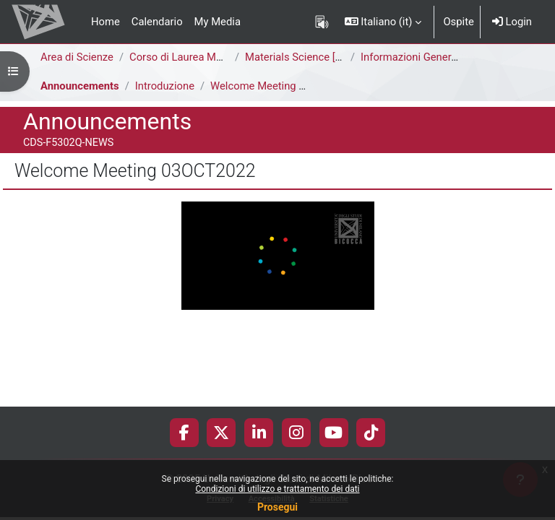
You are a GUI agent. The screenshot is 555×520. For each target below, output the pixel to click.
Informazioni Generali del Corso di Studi (454, 57)
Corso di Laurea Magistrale (193, 57)
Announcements (79, 85)
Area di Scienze (76, 57)
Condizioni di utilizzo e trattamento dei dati (277, 489)
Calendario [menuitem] (157, 21)
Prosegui (277, 507)
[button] (383, 21)
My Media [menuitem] (217, 21)
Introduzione (164, 85)
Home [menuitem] (105, 21)
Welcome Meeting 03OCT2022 (283, 85)
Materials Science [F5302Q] (310, 57)
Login (512, 21)
